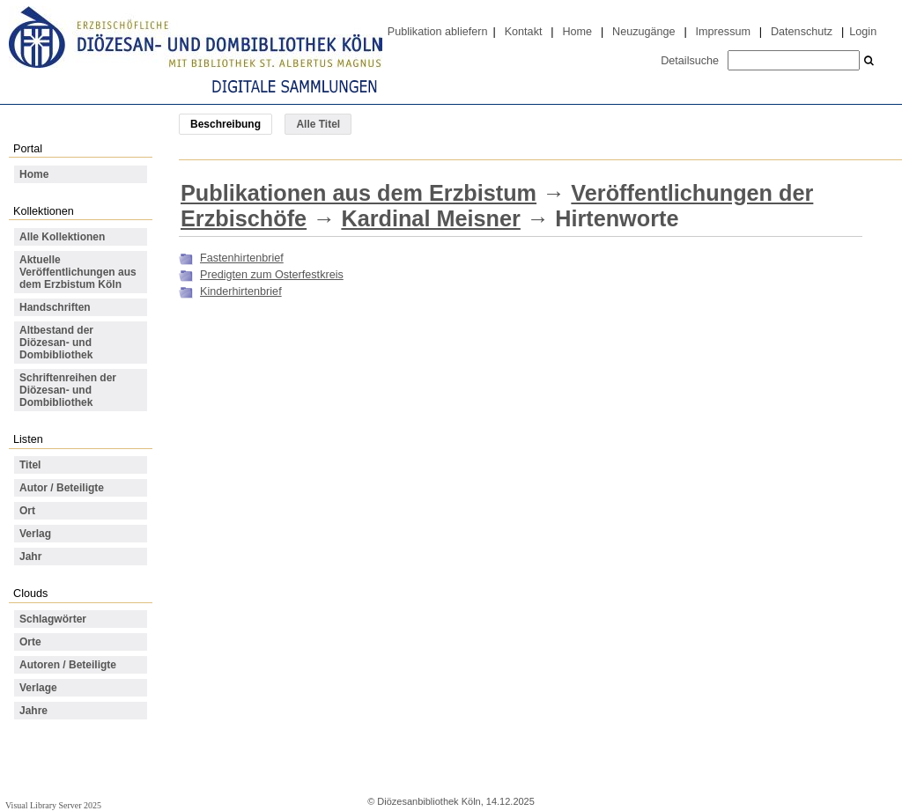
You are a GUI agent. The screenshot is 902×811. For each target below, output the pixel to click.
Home (577, 32)
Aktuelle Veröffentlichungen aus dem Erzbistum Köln (78, 272)
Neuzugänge (644, 32)
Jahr (30, 556)
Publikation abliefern (438, 32)
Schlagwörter (52, 619)
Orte (30, 642)
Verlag (35, 533)
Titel (30, 465)
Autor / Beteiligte (61, 488)
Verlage (38, 688)
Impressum (723, 32)
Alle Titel (318, 124)
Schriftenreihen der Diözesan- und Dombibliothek (67, 390)
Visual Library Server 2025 (53, 805)
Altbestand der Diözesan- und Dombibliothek (56, 342)
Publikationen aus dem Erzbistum (358, 193)
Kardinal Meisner (430, 218)
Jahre (33, 710)
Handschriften (55, 307)
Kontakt (524, 32)
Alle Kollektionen (62, 237)
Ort (27, 511)
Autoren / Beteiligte (67, 665)
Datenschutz (801, 32)
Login (862, 32)
